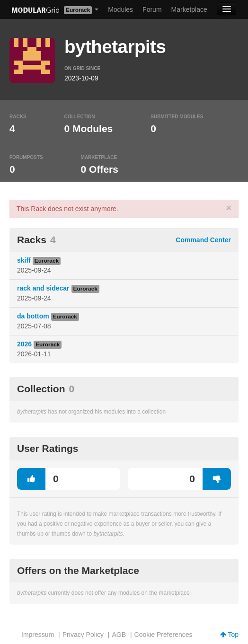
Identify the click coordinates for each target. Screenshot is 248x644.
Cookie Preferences (163, 634)
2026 (24, 344)
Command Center (203, 240)
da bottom (33, 316)
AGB (119, 634)
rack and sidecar (43, 288)
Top (229, 634)
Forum (151, 9)
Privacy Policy (83, 634)
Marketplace (189, 9)
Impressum (37, 634)
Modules (120, 9)
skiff (24, 260)
